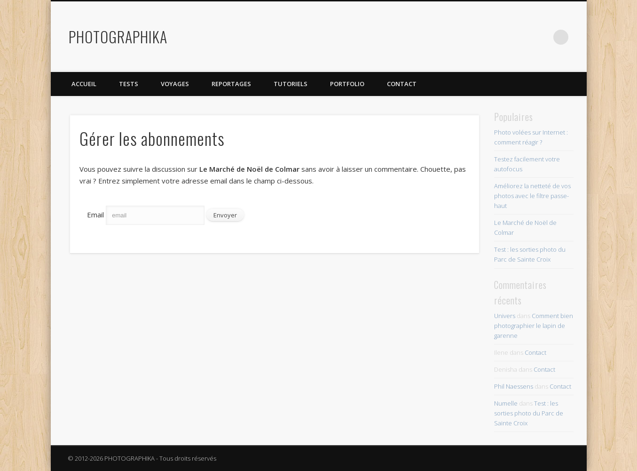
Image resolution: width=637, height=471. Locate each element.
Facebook (483, 37)
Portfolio (347, 84)
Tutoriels (290, 84)
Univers (504, 315)
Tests (128, 84)
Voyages (175, 84)
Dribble (541, 37)
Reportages (231, 84)
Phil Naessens (513, 386)
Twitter (503, 37)
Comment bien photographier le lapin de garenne (533, 325)
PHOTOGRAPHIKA (118, 36)
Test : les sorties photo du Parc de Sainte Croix (528, 413)
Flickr (522, 37)
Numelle (506, 403)
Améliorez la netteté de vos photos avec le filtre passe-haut (532, 196)
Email (95, 214)
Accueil (83, 84)
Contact (402, 84)
